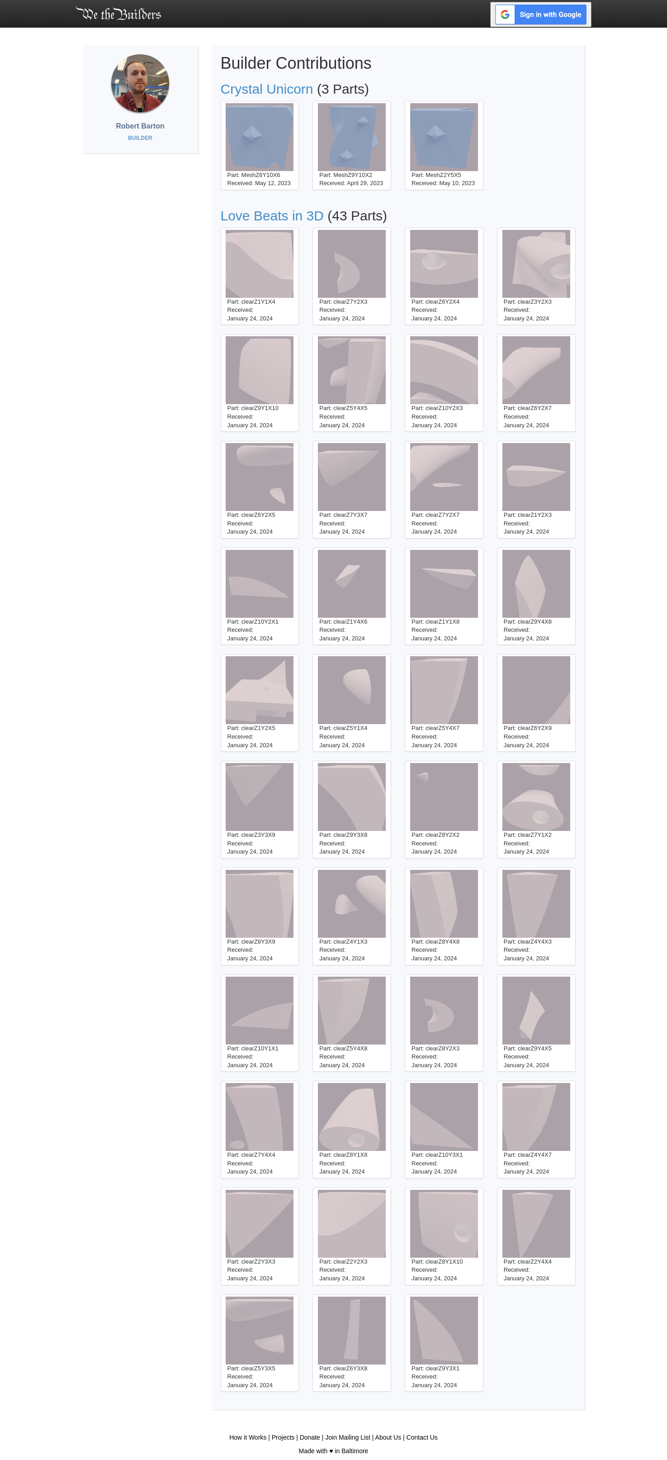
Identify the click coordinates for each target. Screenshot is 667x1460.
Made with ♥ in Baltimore (334, 1451)
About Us (388, 1437)
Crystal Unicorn (267, 88)
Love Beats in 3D (272, 215)
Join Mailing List (347, 1437)
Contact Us (422, 1437)
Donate (310, 1437)
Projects (283, 1437)
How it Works (247, 1437)
